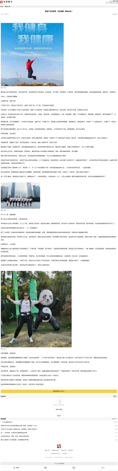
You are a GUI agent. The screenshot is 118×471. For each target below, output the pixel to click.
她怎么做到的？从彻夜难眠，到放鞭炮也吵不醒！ (15, 439)
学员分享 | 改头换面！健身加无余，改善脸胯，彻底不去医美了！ (19, 429)
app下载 (111, 1)
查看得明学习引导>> (59, 391)
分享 (109, 2)
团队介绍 (47, 450)
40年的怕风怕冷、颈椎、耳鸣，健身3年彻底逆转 (15, 436)
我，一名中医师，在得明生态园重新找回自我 (14, 432)
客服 (111, 2)
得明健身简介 (55, 450)
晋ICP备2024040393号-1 (59, 457)
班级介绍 (63, 450)
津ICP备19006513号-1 (49, 457)
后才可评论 (59, 463)
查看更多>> (114, 418)
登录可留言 (59, 409)
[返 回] (59, 415)
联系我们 (70, 450)
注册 (116, 1)
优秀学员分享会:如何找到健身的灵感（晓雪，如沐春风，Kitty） (19, 425)
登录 (114, 1)
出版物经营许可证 (55, 453)
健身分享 (7, 6)
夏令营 (114, 2)
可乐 (2, 14)
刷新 (117, 2)
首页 (107, 2)
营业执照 (64, 453)
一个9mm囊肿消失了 (7, 422)
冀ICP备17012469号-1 (69, 457)
